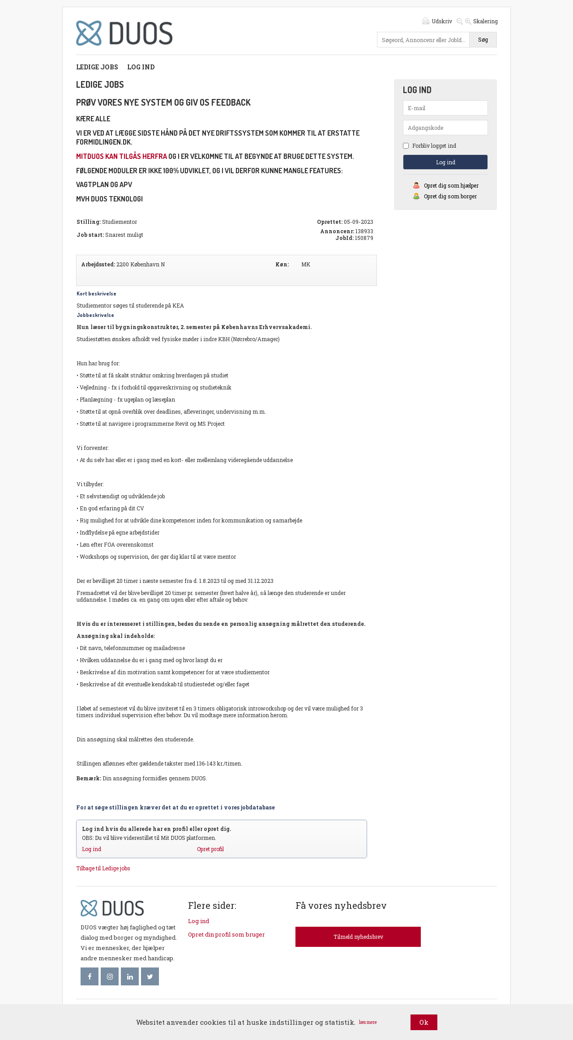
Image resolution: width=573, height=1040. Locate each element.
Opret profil (210, 848)
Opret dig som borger (450, 196)
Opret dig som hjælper (451, 185)
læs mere (368, 1022)
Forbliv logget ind (429, 145)
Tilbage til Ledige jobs (103, 868)
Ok (423, 1022)
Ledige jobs (97, 67)
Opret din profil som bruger (226, 934)
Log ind (140, 67)
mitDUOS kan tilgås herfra (121, 156)
